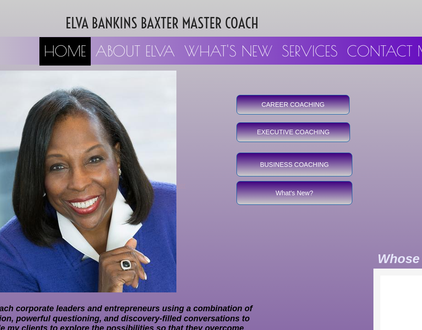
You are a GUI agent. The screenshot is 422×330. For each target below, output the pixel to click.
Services (310, 51)
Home (65, 51)
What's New (228, 51)
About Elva (135, 51)
